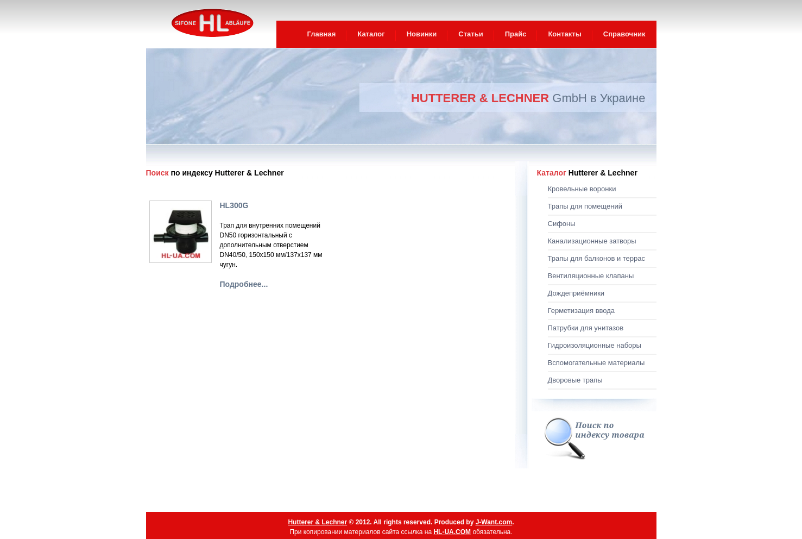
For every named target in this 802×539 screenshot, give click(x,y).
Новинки (422, 34)
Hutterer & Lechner (317, 522)
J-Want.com (494, 522)
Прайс (516, 34)
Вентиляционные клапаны (591, 276)
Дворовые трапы (575, 380)
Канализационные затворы (592, 241)
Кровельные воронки (582, 189)
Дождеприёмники (576, 293)
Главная (321, 34)
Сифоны (562, 224)
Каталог (370, 34)
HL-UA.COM (452, 532)
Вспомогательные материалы (596, 363)
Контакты (564, 34)
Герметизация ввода (581, 310)
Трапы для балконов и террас (597, 258)
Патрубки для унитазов (586, 328)
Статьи (470, 34)
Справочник (624, 34)
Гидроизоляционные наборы (594, 345)
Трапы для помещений (585, 206)
